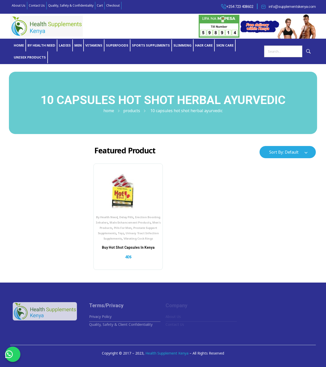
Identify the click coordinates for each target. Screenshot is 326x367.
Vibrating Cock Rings (138, 238)
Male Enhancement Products (130, 222)
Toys (121, 233)
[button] (12, 354)
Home (108, 110)
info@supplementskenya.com (292, 6)
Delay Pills (126, 217)
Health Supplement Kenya (166, 353)
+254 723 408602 (239, 6)
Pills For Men (123, 228)
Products (131, 110)
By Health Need (107, 217)
